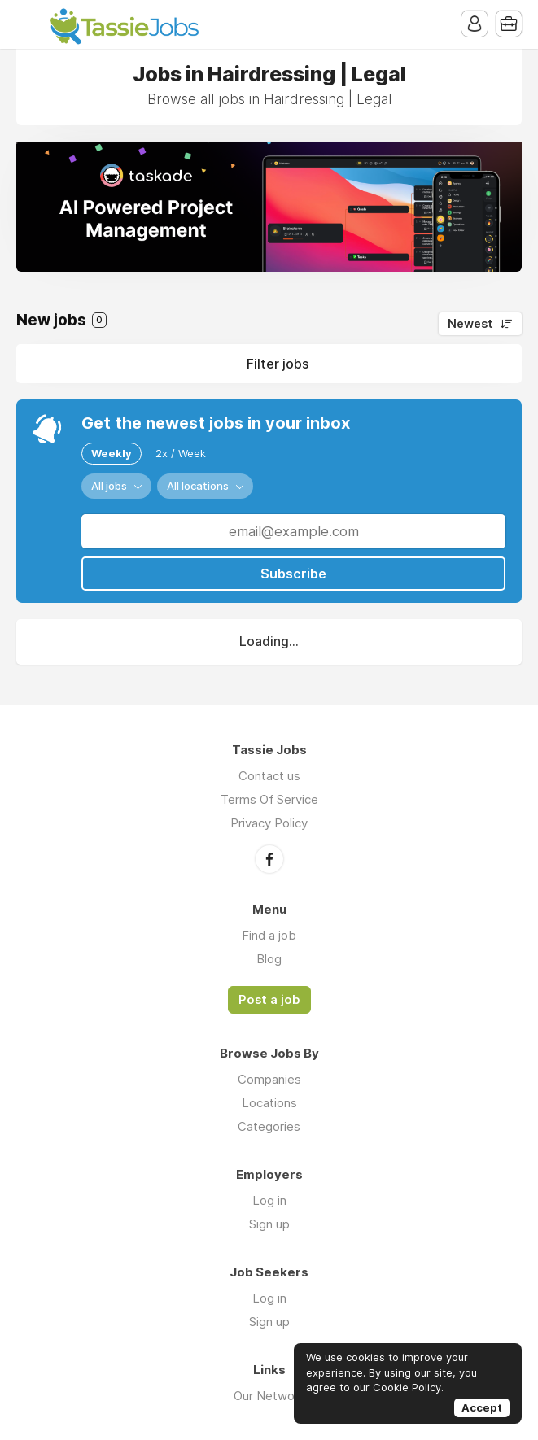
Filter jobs (277, 364)
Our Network (269, 1395)
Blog (269, 959)
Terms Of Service (269, 799)
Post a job (269, 1000)
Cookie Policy (407, 1387)
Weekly (111, 453)
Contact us (269, 775)
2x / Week (180, 453)
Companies (269, 1079)
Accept (481, 1407)
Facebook (269, 859)
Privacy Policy (269, 823)
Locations (269, 1103)
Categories (269, 1126)
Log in (269, 1200)
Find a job (269, 935)
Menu (28, 24)
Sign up (269, 1224)
